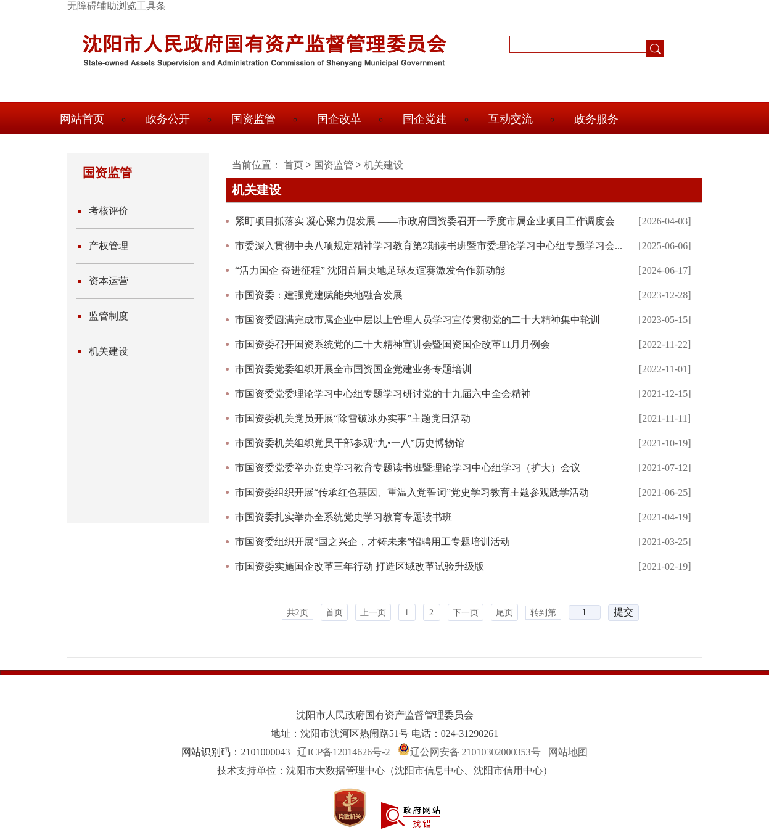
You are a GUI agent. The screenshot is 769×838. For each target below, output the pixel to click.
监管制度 (108, 316)
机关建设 (108, 351)
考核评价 (108, 210)
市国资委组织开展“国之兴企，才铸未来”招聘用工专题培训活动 (372, 541)
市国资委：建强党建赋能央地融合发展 (319, 295)
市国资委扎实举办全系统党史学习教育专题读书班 (343, 517)
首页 (293, 165)
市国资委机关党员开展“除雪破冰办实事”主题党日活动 (353, 418)
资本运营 (108, 281)
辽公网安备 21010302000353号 (475, 752)
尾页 (504, 612)
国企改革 (339, 119)
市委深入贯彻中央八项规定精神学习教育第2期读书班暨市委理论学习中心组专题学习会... (428, 245)
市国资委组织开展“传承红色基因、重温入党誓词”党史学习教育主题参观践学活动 (412, 492)
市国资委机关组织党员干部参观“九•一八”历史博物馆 (349, 443)
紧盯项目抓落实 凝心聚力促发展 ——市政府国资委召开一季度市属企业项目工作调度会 (425, 221)
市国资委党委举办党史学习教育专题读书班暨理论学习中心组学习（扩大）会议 (407, 467)
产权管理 (108, 245)
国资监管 (253, 119)
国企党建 (425, 119)
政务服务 (596, 119)
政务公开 (168, 119)
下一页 (466, 612)
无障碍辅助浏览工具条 (116, 6)
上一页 (373, 612)
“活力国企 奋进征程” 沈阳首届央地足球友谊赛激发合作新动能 (370, 270)
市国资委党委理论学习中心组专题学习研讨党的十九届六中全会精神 (383, 393)
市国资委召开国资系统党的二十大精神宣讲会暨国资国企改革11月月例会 (392, 344)
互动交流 (510, 119)
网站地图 (568, 752)
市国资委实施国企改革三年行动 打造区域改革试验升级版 (359, 566)
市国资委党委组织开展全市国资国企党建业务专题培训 (353, 369)
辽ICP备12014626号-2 (343, 752)
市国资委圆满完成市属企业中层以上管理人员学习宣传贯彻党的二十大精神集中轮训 (417, 319)
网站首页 (82, 119)
